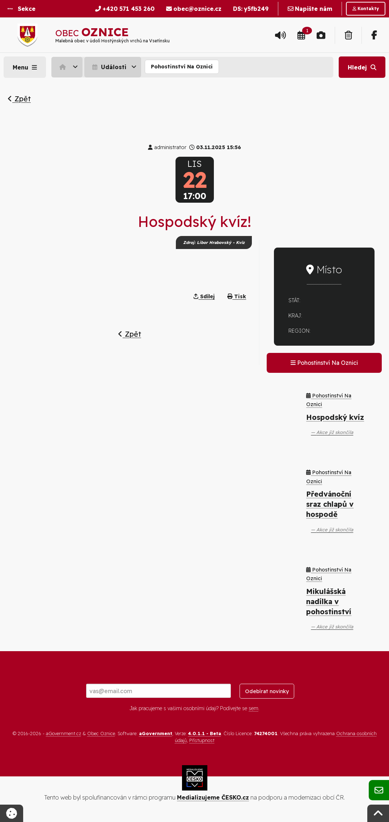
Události (108, 67)
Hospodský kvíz (335, 417)
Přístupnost (202, 740)
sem (253, 708)
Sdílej (204, 296)
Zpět (19, 98)
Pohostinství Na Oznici (182, 66)
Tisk (236, 296)
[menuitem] (67, 67)
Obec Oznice (101, 733)
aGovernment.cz (63, 733)
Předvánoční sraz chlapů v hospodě (330, 504)
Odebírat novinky (267, 691)
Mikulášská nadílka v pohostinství (328, 601)
